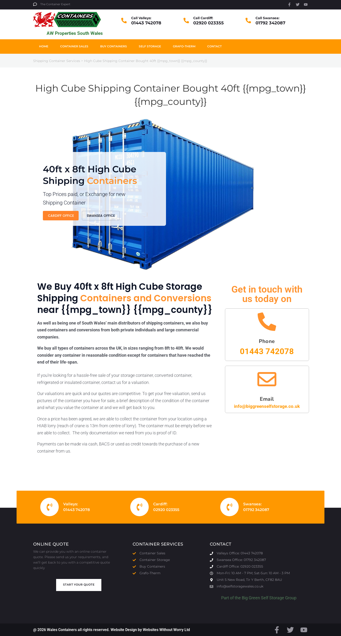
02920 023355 (208, 23)
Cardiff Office (61, 221)
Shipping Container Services (56, 61)
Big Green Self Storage (263, 597)
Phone (267, 341)
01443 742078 (146, 23)
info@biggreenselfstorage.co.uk (267, 406)
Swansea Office (101, 221)
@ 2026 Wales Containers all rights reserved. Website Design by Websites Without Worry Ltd (111, 629)
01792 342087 (270, 23)
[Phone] (267, 321)
